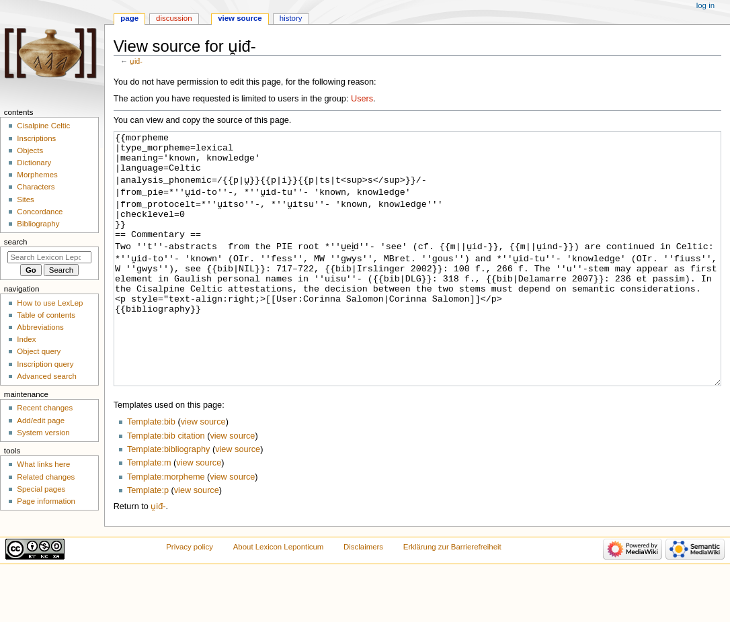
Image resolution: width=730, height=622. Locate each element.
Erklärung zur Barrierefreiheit (452, 597)
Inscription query (45, 364)
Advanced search (47, 376)
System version (43, 433)
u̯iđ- (136, 61)
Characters (35, 187)
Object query (38, 351)
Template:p (148, 540)
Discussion (174, 18)
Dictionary (34, 163)
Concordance (40, 212)
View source (240, 18)
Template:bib (151, 472)
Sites (25, 199)
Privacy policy (189, 597)
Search (16, 242)
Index (26, 339)
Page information (46, 501)
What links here (43, 464)
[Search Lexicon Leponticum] (49, 257)
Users (362, 98)
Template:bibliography (168, 499)
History (291, 18)
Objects (30, 150)
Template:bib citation (166, 486)
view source (203, 472)
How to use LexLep (50, 303)
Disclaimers (363, 597)
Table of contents (46, 315)
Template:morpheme (166, 527)
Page (129, 18)
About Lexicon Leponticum (278, 597)
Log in (705, 5)
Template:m (149, 513)
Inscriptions (36, 138)
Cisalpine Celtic (43, 126)
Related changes (46, 477)
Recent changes (45, 408)
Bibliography (38, 224)
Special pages (41, 489)
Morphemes (37, 175)
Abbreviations (40, 327)
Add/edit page (41, 420)
